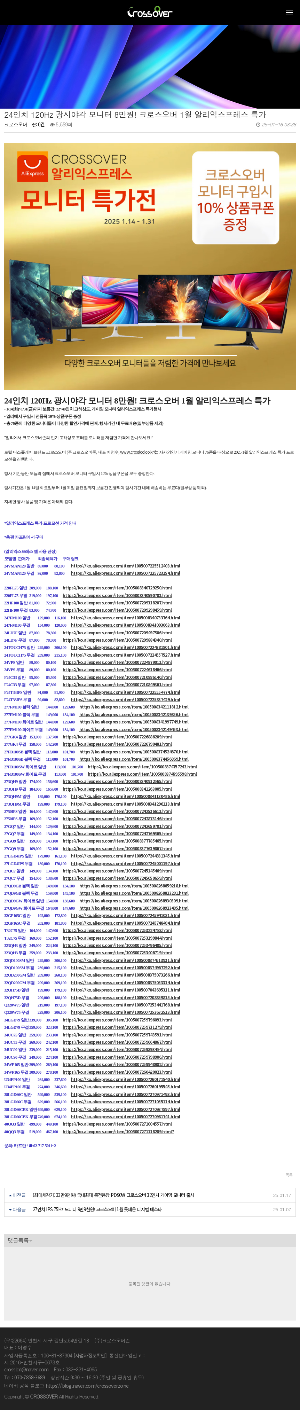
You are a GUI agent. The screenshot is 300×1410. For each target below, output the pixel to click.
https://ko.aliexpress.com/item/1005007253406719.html (117, 952)
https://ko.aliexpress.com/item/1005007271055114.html (125, 1101)
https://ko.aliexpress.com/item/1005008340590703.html (117, 595)
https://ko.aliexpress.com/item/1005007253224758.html (117, 930)
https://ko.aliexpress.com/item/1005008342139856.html (134, 714)
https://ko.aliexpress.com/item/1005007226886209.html (117, 736)
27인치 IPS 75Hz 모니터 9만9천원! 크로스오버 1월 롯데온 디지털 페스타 (97, 1209)
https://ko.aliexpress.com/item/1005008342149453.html (134, 729)
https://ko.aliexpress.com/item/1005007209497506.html (117, 632)
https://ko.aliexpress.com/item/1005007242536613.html (117, 811)
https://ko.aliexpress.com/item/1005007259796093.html (117, 1020)
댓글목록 (18, 1240)
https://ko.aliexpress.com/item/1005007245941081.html (125, 915)
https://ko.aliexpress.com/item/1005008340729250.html (117, 587)
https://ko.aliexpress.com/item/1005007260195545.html (125, 1086)
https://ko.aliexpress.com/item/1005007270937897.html (125, 1109)
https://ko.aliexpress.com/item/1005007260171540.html (125, 1079)
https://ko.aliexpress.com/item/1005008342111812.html (134, 707)
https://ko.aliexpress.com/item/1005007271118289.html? (118, 1131)
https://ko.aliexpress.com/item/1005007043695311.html (125, 990)
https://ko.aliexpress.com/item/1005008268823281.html (134, 893)
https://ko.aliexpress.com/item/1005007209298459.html (117, 610)
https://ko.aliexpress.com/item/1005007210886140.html (117, 677)
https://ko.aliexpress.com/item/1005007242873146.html (117, 818)
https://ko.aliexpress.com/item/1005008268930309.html (134, 900)
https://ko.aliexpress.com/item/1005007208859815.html (125, 997)
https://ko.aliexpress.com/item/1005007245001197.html (125, 863)
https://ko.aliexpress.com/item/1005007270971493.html (125, 1094)
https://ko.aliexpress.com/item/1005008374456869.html (134, 759)
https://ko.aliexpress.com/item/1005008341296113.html (125, 804)
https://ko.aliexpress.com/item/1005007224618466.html (117, 669)
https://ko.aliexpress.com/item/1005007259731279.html (117, 1027)
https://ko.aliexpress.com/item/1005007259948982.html (117, 1064)
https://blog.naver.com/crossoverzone (87, 1385)
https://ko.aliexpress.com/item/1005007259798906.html (117, 1057)
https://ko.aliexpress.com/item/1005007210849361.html (117, 684)
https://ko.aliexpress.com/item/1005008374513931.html (125, 960)
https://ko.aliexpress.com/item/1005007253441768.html (125, 1005)
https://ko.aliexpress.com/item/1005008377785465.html (117, 841)
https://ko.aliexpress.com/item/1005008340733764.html (125, 617)
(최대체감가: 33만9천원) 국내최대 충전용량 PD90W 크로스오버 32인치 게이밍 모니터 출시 (113, 1195)
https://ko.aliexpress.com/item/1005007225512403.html (125, 566)
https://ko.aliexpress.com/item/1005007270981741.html (125, 1116)
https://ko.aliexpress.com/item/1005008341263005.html (117, 789)
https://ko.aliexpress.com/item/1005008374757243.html (142, 766)
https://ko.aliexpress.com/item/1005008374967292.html (125, 967)
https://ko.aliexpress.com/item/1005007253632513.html (125, 1012)
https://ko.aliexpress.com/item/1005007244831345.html (125, 856)
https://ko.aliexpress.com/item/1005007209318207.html (117, 602)
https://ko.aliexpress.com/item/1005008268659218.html (134, 885)
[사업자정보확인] (90, 1355)
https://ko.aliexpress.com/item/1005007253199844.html (117, 938)
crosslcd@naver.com (26, 1369)
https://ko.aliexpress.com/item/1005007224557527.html (125, 655)
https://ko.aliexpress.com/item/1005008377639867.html (117, 848)
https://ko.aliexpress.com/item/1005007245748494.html (125, 923)
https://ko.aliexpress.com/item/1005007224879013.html (117, 662)
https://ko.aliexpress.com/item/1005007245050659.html (117, 878)
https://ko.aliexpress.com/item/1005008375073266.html (125, 975)
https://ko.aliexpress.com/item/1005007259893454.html (117, 1049)
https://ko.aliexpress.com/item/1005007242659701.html (117, 826)
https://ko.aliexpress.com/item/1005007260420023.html (117, 1072)
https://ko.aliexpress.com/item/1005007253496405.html (117, 945)
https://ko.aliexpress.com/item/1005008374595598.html (142, 774)
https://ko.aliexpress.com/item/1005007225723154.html (125, 573)
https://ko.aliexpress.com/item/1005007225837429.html (125, 699)
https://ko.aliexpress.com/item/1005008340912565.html (117, 781)
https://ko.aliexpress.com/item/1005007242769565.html (117, 833)
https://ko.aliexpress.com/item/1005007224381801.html (125, 647)
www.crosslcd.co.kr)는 (139, 452)
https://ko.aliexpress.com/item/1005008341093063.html (125, 625)
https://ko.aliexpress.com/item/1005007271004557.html (117, 1124)
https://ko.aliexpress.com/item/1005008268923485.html (134, 908)
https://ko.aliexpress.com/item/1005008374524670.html (134, 751)
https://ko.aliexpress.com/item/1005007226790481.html (117, 744)
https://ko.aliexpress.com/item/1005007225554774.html (125, 692)
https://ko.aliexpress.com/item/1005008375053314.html (125, 982)
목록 (289, 1174)
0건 (38, 124)
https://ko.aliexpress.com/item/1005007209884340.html (117, 640)
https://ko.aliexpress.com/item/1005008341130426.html (125, 796)
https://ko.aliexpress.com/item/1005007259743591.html (117, 1034)
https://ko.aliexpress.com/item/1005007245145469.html (117, 871)
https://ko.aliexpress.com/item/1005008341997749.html (134, 721)
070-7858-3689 (29, 1377)
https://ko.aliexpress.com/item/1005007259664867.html (117, 1042)
